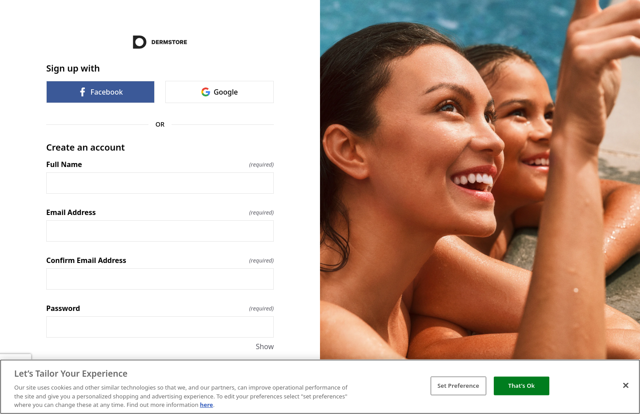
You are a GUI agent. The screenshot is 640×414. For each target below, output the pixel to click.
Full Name (160, 164)
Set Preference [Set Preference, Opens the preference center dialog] (458, 386)
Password (160, 308)
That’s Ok (521, 386)
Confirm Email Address (160, 260)
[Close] (626, 385)
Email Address (160, 212)
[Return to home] (160, 42)
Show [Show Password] (265, 346)
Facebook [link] (100, 92)
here (206, 405)
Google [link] (219, 92)
